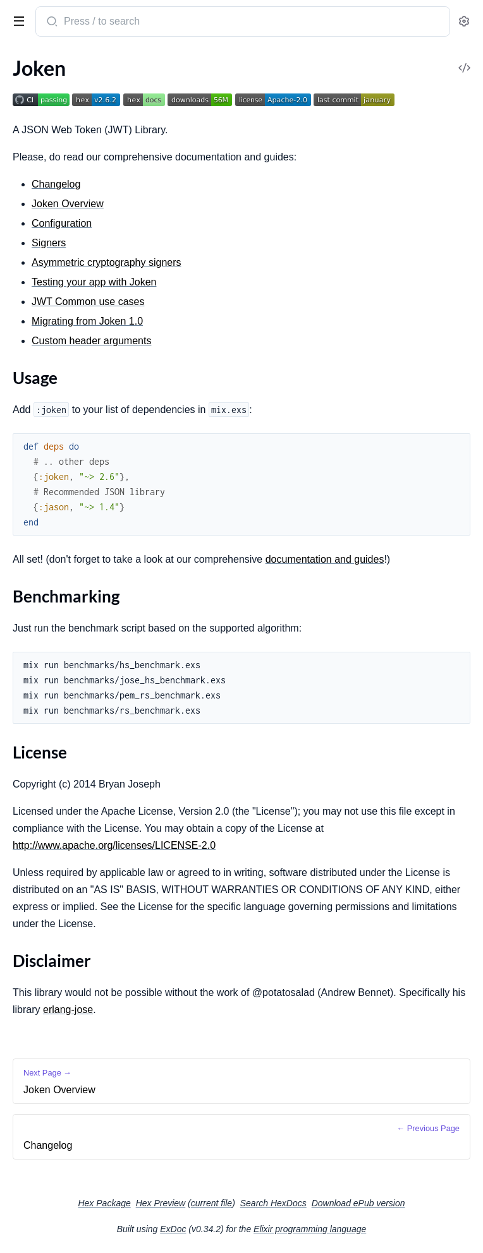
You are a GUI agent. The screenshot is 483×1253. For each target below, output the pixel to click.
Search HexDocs (273, 1203)
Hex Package (104, 1203)
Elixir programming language (310, 1229)
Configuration (62, 223)
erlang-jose (68, 1009)
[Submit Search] (51, 23)
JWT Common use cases (88, 301)
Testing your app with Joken (94, 282)
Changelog (56, 184)
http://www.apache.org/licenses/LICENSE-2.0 (114, 845)
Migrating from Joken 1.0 (87, 321)
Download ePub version (358, 1203)
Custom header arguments (91, 340)
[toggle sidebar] (16, 20)
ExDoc (173, 1229)
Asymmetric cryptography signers (106, 262)
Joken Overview (68, 203)
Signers (49, 242)
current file (211, 1203)
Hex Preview (161, 1203)
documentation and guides (325, 559)
